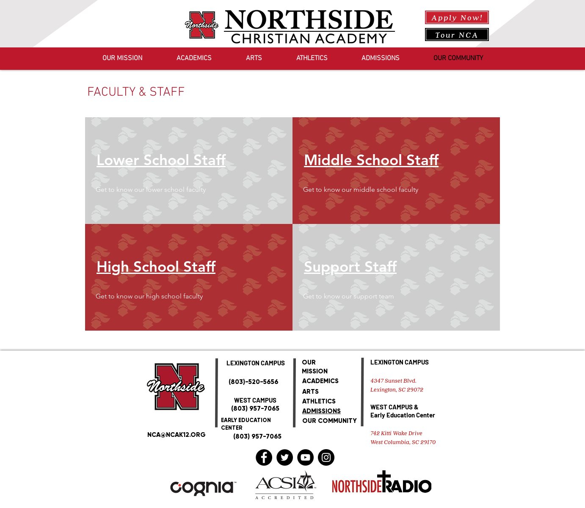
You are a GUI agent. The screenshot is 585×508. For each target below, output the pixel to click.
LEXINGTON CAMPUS (399, 362)
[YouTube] (305, 457)
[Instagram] (326, 457)
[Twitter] (284, 457)
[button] (165, 189)
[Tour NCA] (457, 34)
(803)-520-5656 (254, 382)
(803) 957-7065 (255, 408)
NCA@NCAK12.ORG (176, 435)
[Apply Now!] (457, 17)
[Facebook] (264, 457)
